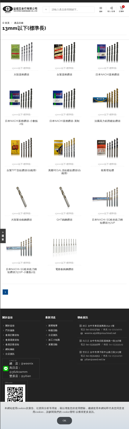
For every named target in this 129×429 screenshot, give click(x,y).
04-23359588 (93, 344)
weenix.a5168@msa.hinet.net (100, 333)
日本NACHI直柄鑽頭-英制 (64, 120)
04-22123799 (93, 329)
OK (64, 420)
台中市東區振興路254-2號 (101, 326)
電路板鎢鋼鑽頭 (64, 269)
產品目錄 (18, 23)
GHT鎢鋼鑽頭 (64, 219)
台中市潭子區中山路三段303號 (105, 352)
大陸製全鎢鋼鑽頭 (21, 219)
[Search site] (71, 9)
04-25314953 (93, 356)
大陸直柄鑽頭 (21, 74)
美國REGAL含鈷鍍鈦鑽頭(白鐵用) (64, 172)
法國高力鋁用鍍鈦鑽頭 (107, 120)
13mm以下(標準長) (21, 68)
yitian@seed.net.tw (95, 359)
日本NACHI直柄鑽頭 (107, 74)
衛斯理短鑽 (107, 170)
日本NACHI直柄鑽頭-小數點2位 (21, 122)
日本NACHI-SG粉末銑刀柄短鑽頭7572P (107, 221)
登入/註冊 (111, 9)
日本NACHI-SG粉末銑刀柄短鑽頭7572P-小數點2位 (21, 271)
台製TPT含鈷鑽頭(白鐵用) (21, 170)
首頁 (7, 23)
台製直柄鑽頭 (64, 74)
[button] (20, 368)
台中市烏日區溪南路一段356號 (105, 341)
